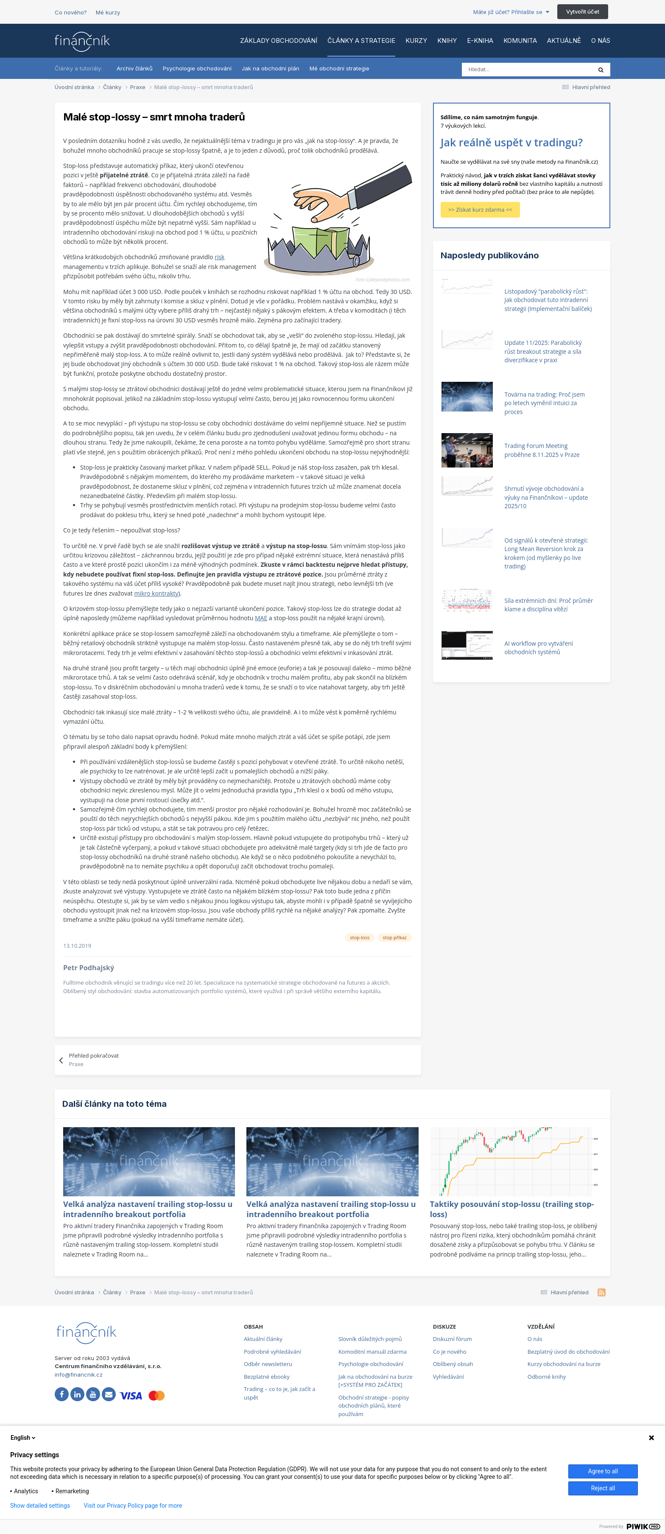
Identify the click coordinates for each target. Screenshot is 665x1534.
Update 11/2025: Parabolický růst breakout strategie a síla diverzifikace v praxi (543, 351)
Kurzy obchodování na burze (564, 1364)
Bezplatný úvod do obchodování (569, 1351)
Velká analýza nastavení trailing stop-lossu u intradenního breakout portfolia (147, 1209)
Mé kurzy (108, 12)
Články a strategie (361, 40)
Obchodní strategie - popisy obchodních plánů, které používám (373, 1406)
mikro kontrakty (156, 593)
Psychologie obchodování (197, 68)
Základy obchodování (278, 40)
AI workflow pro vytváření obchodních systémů (539, 647)
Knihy (447, 40)
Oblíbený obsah (453, 1364)
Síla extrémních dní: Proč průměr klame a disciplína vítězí (549, 604)
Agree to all (603, 1471)
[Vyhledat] (499, 69)
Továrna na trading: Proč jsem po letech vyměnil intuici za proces (545, 403)
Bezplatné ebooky (267, 1376)
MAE (261, 618)
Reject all (603, 1488)
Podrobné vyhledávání (272, 1351)
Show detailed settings (40, 1505)
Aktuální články (263, 1339)
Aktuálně (564, 40)
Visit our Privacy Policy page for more (133, 1505)
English (24, 1437)
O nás (600, 40)
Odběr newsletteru (268, 1364)
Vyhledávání (448, 1376)
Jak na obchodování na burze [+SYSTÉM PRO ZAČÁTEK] (375, 1381)
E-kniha (480, 40)
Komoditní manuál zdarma (372, 1351)
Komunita (520, 40)
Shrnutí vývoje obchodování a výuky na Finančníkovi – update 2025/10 (546, 497)
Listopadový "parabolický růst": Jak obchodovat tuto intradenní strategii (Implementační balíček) (548, 300)
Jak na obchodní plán (270, 68)
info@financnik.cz (79, 1374)
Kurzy (416, 40)
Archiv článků (135, 68)
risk (219, 257)
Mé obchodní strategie (339, 68)
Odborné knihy (547, 1376)
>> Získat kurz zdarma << (480, 209)
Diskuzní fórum (452, 1339)
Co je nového (450, 1351)
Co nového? (71, 12)
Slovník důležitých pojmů (370, 1339)
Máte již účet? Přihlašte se (511, 11)
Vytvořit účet (582, 11)
